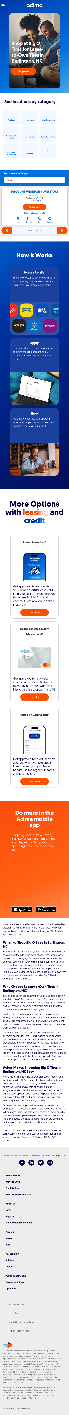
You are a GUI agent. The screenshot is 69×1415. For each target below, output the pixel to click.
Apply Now (35, 207)
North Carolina (21, 1155)
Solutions (10, 1260)
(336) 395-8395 (34, 200)
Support (10, 1216)
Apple (23, 910)
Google (47, 910)
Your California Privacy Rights (21, 1322)
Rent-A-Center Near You (18, 1194)
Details (29, 220)
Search (50, 220)
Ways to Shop (13, 1181)
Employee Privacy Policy (19, 1331)
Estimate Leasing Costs (34, 213)
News (8, 1210)
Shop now (23, 71)
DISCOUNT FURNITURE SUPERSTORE (34, 192)
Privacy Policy (14, 1313)
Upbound (11, 1288)
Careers (10, 1232)
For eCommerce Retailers (19, 1222)
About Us (10, 1203)
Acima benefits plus (16, 1276)
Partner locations (15, 1282)
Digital (9, 1266)
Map (18, 220)
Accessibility (12, 1253)
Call (39, 220)
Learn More (34, 612)
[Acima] (34, 6)
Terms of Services (16, 1304)
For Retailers (12, 1188)
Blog (8, 1244)
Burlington (35, 1155)
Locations (8, 1155)
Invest (9, 1238)
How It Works (13, 1175)
